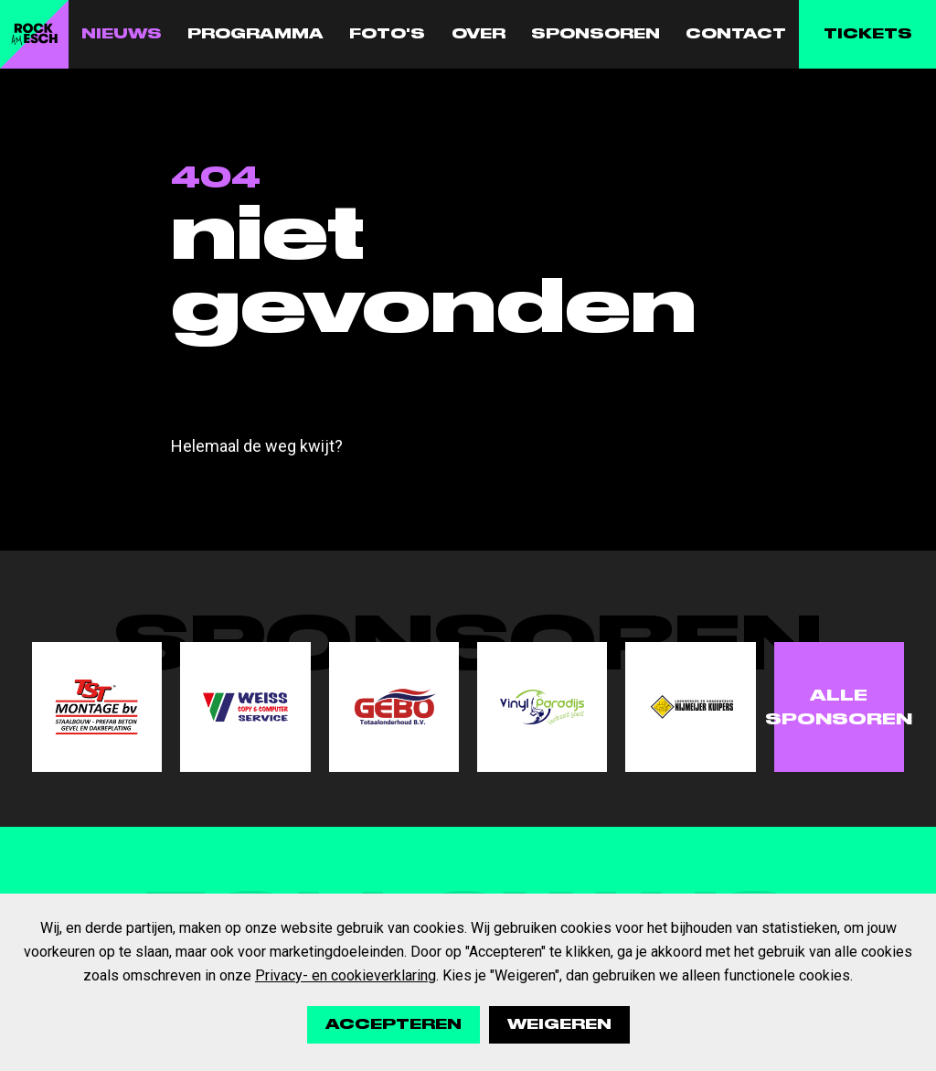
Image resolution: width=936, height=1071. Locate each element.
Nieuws (121, 34)
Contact (736, 34)
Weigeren (559, 1024)
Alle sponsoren (839, 707)
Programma (255, 34)
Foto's (387, 34)
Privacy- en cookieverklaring (345, 975)
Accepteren (393, 1024)
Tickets (868, 34)
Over (478, 34)
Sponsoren (595, 34)
